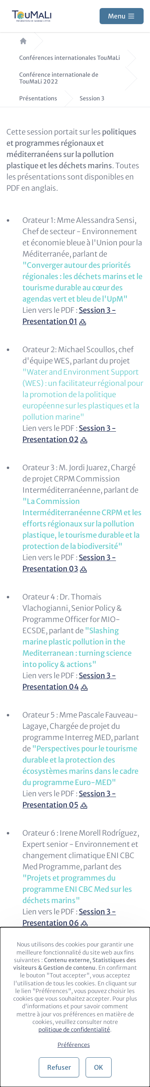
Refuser (59, 1067)
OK (98, 1067)
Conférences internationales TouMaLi (69, 58)
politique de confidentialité (74, 1029)
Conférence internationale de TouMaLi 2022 (58, 78)
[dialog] (75, 1007)
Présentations (38, 98)
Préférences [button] (74, 1044)
